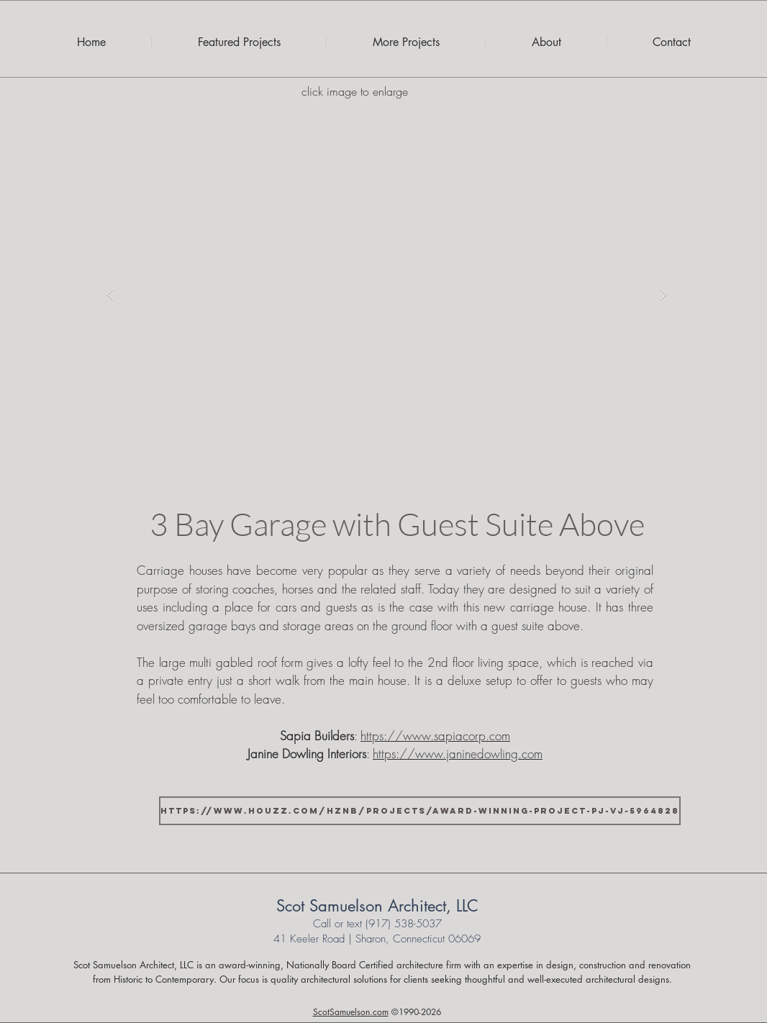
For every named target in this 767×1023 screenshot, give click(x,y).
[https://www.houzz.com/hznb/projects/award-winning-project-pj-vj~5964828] (420, 810)
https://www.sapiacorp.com (435, 735)
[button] (387, 295)
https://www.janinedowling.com (458, 753)
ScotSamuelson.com (351, 1012)
